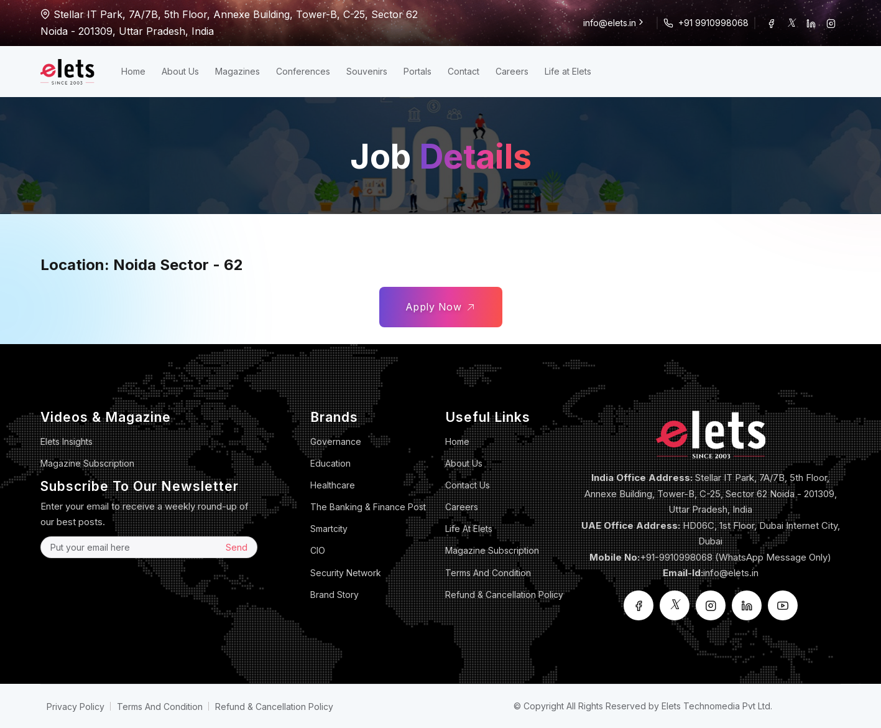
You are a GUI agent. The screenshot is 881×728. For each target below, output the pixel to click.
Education (330, 463)
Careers (512, 71)
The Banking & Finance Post (368, 507)
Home (133, 71)
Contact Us (467, 485)
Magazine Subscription (87, 463)
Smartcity (329, 528)
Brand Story (334, 594)
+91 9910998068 (713, 22)
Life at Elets (568, 71)
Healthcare (332, 485)
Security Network (345, 572)
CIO (317, 550)
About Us (180, 71)
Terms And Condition (488, 572)
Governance (335, 441)
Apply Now (440, 307)
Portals (417, 71)
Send (236, 547)
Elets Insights (66, 441)
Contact (463, 71)
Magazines (237, 71)
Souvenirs (366, 71)
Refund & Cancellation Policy (504, 594)
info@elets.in (614, 22)
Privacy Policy (75, 706)
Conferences (303, 71)
